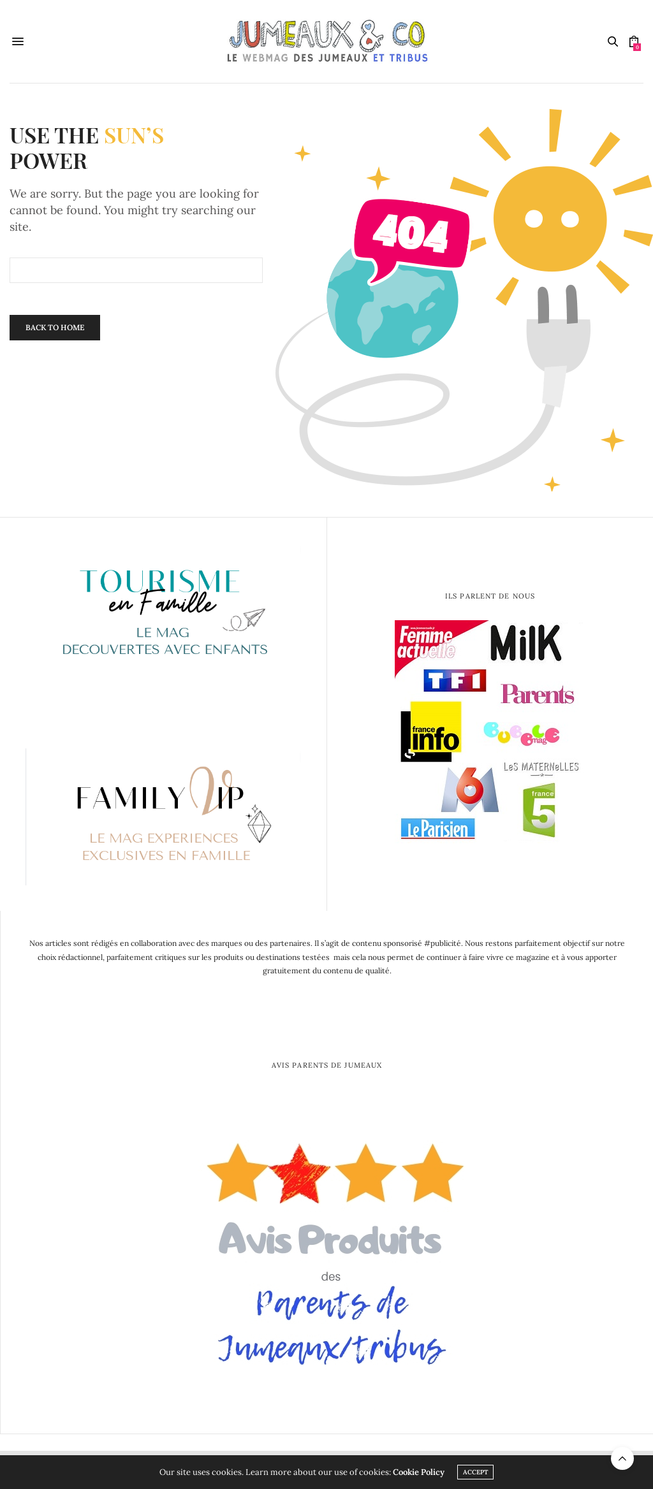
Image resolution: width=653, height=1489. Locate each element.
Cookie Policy (418, 1472)
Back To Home (55, 327)
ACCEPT (475, 1472)
